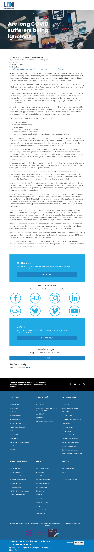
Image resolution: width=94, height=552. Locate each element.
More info (13, 550)
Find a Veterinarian (16, 476)
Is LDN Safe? (40, 414)
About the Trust (15, 404)
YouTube (39, 498)
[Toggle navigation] (89, 5)
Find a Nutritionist (15, 483)
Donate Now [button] (47, 338)
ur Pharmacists (16, 416)
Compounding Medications (71, 419)
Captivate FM (40, 514)
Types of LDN (40, 418)
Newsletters (40, 472)
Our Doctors (14, 412)
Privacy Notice (25, 523)
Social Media (40, 476)
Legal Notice (35, 523)
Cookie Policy (15, 523)
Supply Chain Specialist (18, 427)
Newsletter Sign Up (68, 435)
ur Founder (14, 408)
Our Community (67, 427)
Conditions (65, 404)
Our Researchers (15, 419)
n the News (66, 423)
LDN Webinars (40, 491)
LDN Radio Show (41, 487)
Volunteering (14, 438)
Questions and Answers (70, 450)
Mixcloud (39, 495)
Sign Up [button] (47, 358)
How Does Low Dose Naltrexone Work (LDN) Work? (46, 409)
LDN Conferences (68, 468)
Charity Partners (15, 423)
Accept (70, 543)
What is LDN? (40, 404)
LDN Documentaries (42, 468)
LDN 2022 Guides (67, 412)
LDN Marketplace (15, 487)
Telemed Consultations (18, 480)
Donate (12, 446)
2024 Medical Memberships (19, 442)
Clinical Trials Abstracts (70, 439)
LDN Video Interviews (43, 480)
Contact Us (13, 450)
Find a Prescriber (15, 472)
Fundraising (14, 434)
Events (64, 472)
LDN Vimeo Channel (42, 483)
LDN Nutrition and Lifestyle (70, 442)
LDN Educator (14, 431)
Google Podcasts (42, 502)
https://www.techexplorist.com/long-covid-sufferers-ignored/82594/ (36, 69)
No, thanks (79, 543)
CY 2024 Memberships (69, 446)
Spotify (38, 506)
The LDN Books (67, 416)
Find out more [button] (47, 274)
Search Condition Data (70, 408)
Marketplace (66, 476)
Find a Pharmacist (16, 468)
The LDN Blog (66, 431)
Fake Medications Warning (45, 421)
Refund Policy (45, 523)
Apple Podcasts (41, 510)
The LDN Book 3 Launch (70, 480)
